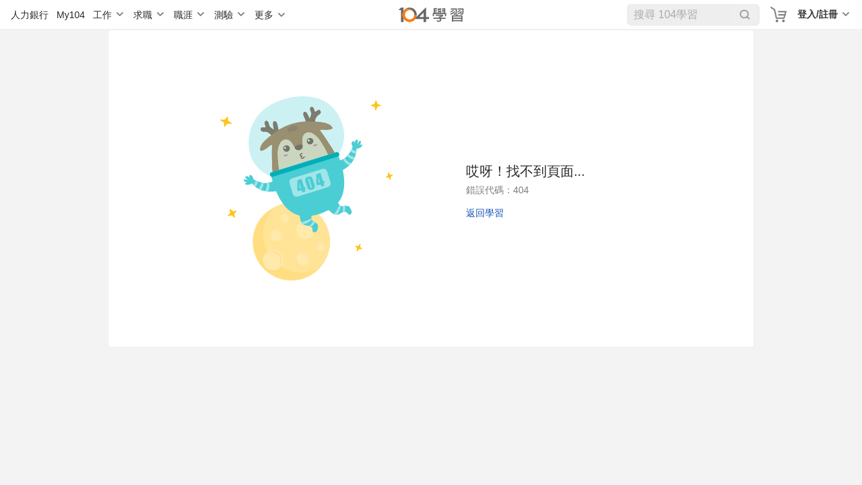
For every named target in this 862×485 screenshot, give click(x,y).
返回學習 (485, 212)
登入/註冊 (817, 14)
